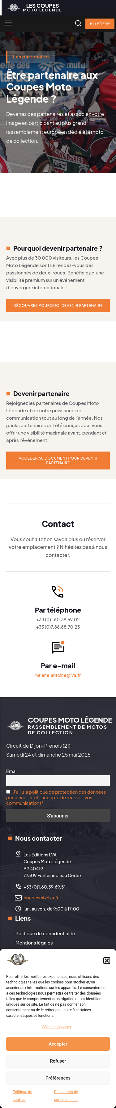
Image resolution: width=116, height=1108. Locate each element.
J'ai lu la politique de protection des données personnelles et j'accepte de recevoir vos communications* (56, 797)
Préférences (58, 1078)
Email (12, 771)
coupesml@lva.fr (41, 897)
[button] (107, 960)
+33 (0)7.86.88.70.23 (58, 627)
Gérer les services (56, 1027)
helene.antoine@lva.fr (58, 675)
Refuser (58, 1061)
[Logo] (34, 7)
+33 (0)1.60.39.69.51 (45, 886)
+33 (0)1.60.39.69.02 (57, 619)
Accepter (58, 1044)
